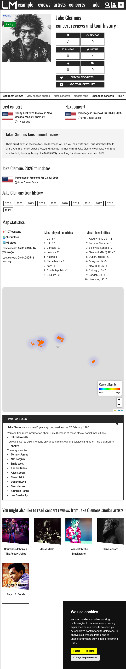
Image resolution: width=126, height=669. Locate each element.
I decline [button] (90, 651)
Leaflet (118, 410)
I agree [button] (76, 651)
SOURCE (7, 16)
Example (25, 4)
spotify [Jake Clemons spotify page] (15, 446)
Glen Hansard (18, 486)
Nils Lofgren (18, 459)
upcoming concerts (103, 96)
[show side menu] (121, 5)
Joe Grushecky (19, 495)
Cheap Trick (17, 477)
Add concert (96, 5)
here (101, 153)
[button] (114, 5)
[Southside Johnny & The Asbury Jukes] (15, 531)
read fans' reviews (12, 96)
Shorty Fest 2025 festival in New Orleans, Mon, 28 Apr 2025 (33, 115)
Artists (60, 4)
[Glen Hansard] (110, 531)
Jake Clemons (68, 17)
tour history (50, 153)
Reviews (43, 4)
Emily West (17, 463)
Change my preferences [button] (85, 657)
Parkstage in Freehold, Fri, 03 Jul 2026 (99, 113)
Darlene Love (18, 481)
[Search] (107, 5)
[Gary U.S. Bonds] (15, 576)
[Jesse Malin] (47, 531)
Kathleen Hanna (20, 490)
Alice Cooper (18, 472)
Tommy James (19, 454)
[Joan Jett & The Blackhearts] (78, 531)
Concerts (77, 4)
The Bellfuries (19, 468)
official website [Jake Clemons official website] (19, 437)
